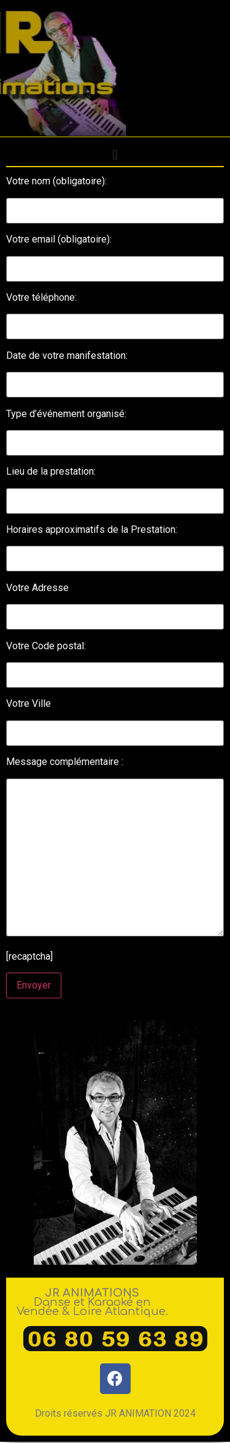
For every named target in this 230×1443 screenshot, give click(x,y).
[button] (115, 154)
